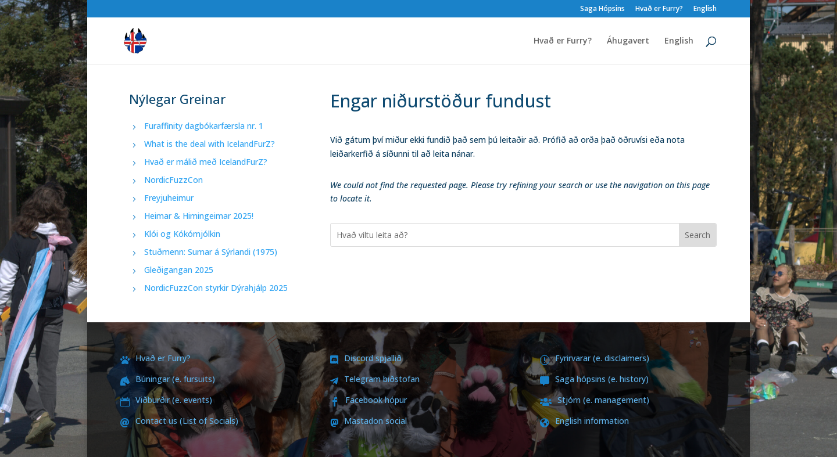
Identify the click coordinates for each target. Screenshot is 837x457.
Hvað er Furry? (659, 9)
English (705, 9)
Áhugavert (628, 41)
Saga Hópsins (602, 9)
